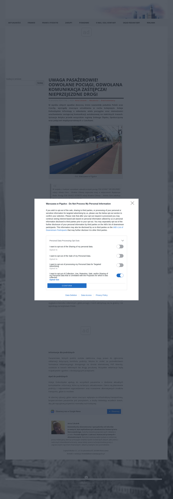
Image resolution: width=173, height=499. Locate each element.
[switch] (120, 246)
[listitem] (86, 240)
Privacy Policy (102, 295)
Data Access (86, 295)
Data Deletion (71, 295)
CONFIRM (67, 286)
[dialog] (86, 249)
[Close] (133, 204)
